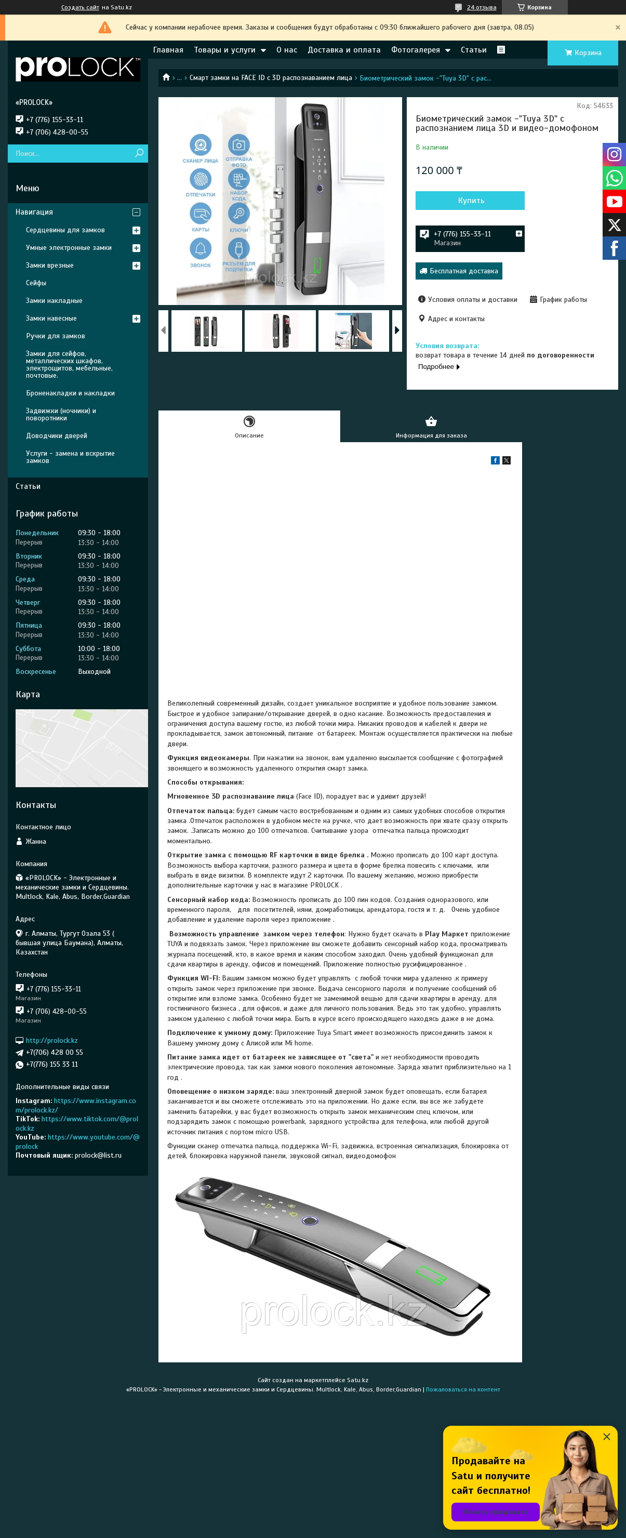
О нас (286, 50)
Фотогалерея (415, 50)
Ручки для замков (55, 336)
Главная (168, 50)
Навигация (34, 212)
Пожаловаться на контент (463, 1389)
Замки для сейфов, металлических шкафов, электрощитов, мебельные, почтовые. (69, 364)
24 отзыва (482, 7)
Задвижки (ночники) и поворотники (61, 414)
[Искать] (139, 153)
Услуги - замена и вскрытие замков (70, 457)
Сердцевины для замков (65, 230)
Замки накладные (54, 300)
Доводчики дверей (56, 435)
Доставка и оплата (344, 50)
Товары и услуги (225, 50)
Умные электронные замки (69, 247)
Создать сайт (80, 7)
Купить (471, 200)
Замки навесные (51, 318)
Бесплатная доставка (464, 271)
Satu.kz (357, 1380)
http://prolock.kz (52, 1040)
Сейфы (36, 283)
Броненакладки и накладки (70, 393)
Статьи (474, 50)
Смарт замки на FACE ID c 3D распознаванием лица (271, 77)
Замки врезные (50, 265)
